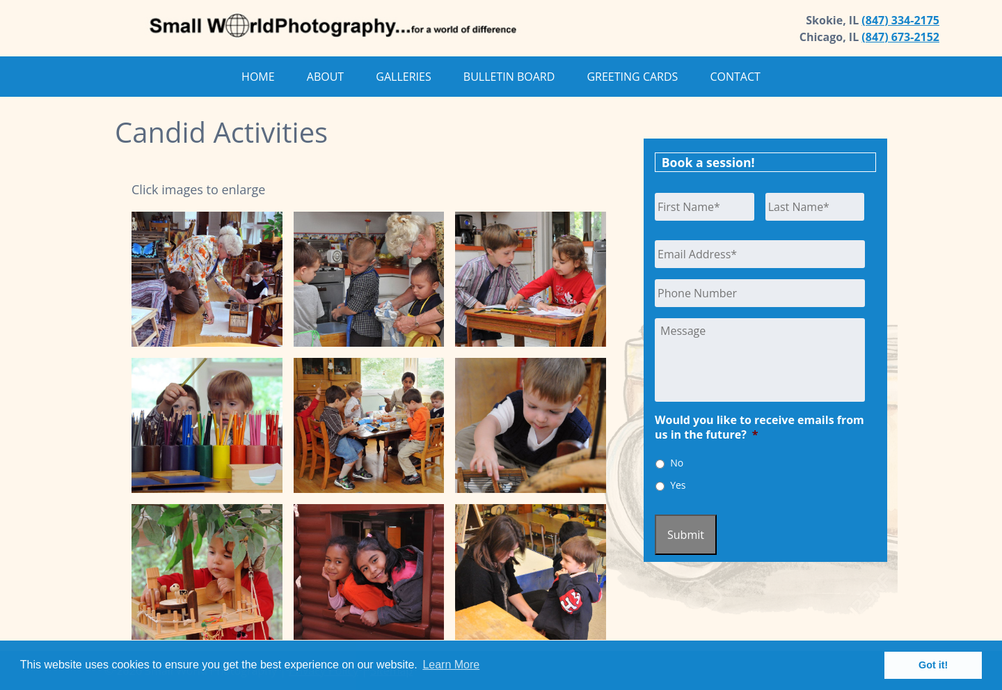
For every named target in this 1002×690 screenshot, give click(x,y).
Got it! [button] (933, 665)
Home (258, 76)
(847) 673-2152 (900, 37)
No (676, 462)
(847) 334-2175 (900, 20)
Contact (735, 76)
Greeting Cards (632, 76)
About (325, 76)
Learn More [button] (450, 665)
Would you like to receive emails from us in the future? (759, 427)
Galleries (403, 76)
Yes (677, 485)
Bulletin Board (509, 76)
